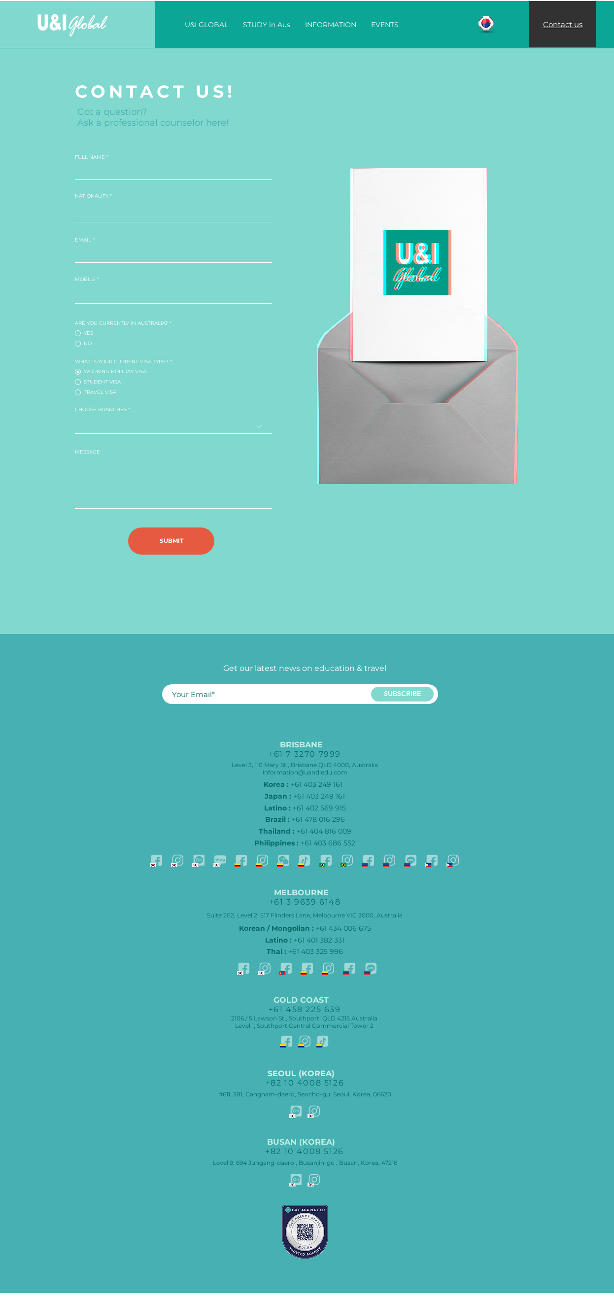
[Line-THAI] (410, 860)
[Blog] (219, 860)
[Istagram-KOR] (177, 860)
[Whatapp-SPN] (283, 860)
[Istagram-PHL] (452, 860)
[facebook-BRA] (325, 860)
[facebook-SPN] (241, 860)
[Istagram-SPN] (262, 860)
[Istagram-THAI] (389, 860)
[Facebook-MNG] (285, 968)
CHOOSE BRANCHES (101, 409)
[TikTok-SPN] (304, 860)
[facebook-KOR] (156, 860)
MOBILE (85, 279)
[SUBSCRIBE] (402, 694)
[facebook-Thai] (368, 860)
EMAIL (83, 240)
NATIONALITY (91, 196)
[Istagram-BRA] (347, 860)
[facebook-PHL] (431, 860)
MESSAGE (87, 452)
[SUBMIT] (171, 541)
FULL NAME (90, 157)
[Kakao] (198, 860)
